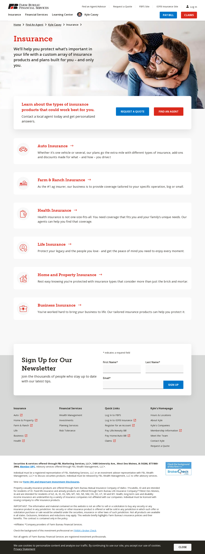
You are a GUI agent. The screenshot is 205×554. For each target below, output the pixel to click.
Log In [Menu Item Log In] (192, 6)
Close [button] (183, 547)
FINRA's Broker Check (85, 530)
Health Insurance (57, 210)
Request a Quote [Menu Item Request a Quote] (122, 6)
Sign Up (173, 385)
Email (107, 378)
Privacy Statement (24, 549)
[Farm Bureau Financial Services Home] (29, 6)
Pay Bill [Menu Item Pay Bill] (168, 15)
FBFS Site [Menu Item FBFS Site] (144, 6)
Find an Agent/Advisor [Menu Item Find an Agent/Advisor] (94, 6)
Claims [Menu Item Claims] (189, 15)
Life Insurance (54, 244)
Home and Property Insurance (70, 274)
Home (17, 24)
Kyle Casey (55, 24)
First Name (110, 362)
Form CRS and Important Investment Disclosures (51, 481)
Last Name (153, 362)
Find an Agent (169, 111)
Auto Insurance (56, 146)
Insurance (72, 24)
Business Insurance (59, 305)
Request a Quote (132, 111)
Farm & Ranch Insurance (64, 180)
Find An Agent (34, 24)
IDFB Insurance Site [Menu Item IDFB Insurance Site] (167, 6)
